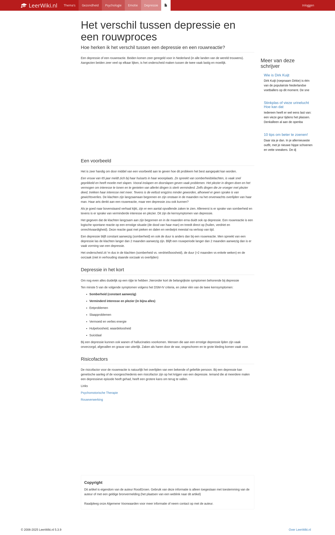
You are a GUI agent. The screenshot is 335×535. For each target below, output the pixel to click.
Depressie (151, 5)
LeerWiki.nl (39, 5)
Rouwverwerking (92, 399)
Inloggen (308, 5)
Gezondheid (90, 5)
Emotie (133, 5)
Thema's (70, 5)
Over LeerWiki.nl (300, 529)
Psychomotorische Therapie (99, 392)
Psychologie (113, 5)
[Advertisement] (167, 111)
